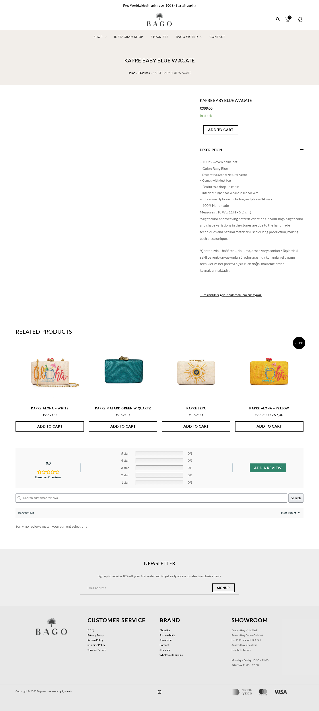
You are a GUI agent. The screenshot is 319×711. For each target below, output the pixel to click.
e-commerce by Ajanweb (57, 691)
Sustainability (167, 635)
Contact (164, 645)
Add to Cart (220, 130)
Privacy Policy (96, 635)
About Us (165, 630)
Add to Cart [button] (49, 426)
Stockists (165, 650)
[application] (108, 37)
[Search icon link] (278, 20)
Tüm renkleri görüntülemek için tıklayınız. (231, 295)
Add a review (268, 468)
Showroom (166, 640)
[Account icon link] (300, 19)
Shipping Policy (96, 645)
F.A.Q (91, 630)
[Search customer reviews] (151, 498)
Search (296, 498)
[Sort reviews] (290, 512)
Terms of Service (97, 650)
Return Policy (95, 640)
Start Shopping (186, 5)
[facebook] (159, 692)
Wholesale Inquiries (171, 655)
